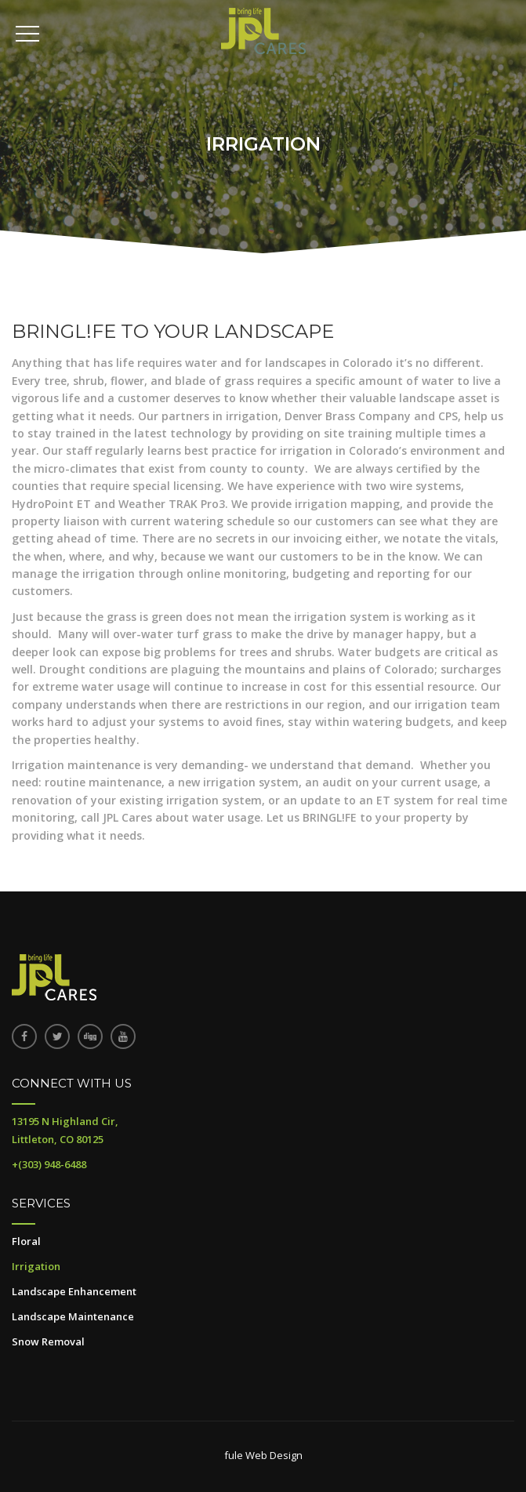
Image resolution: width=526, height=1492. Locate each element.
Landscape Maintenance (73, 1316)
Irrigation (36, 1266)
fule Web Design (263, 1455)
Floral (26, 1241)
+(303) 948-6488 (49, 1164)
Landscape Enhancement (74, 1291)
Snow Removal (48, 1341)
